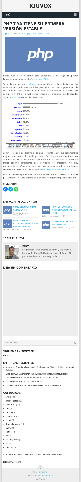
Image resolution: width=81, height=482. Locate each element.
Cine (7, 408)
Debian (9, 412)
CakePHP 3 (11, 405)
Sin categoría (11, 439)
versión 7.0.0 (42, 79)
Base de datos (12, 401)
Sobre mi (40, 479)
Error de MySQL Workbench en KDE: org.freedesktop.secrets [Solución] (37, 374)
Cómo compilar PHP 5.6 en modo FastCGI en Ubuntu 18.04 (32, 378)
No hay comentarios (41, 33)
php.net (33, 84)
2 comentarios (57, 228)
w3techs (16, 97)
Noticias (9, 432)
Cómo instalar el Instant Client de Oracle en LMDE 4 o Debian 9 (33, 385)
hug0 (5, 33)
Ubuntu (9, 443)
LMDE (8, 428)
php (29, 33)
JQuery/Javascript (13, 424)
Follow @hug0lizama (12, 462)
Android (9, 397)
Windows (9, 447)
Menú (7, 15)
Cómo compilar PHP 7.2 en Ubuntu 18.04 (24, 381)
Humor (9, 420)
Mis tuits (7, 355)
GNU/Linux (10, 416)
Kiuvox (40, 5)
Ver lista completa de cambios (54, 169)
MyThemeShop (45, 475)
